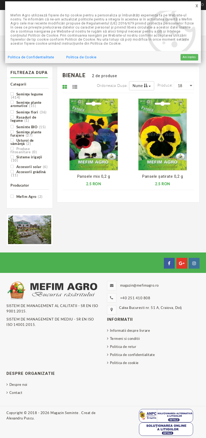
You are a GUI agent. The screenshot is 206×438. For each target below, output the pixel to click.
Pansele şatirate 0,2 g (162, 176)
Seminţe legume (26, 95)
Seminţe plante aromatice (26, 104)
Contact (16, 392)
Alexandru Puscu (20, 418)
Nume (142, 85)
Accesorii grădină (28, 173)
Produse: (165, 85)
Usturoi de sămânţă (22, 141)
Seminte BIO (28, 127)
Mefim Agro (26, 196)
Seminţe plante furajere (26, 133)
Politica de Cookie (81, 57)
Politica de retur (123, 346)
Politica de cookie (124, 363)
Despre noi (18, 384)
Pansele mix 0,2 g (93, 176)
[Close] (197, 6)
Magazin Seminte (64, 413)
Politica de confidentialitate (132, 354)
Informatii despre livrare (130, 330)
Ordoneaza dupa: (112, 85)
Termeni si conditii (125, 338)
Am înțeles (189, 57)
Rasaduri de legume (23, 118)
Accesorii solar (28, 166)
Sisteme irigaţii (26, 158)
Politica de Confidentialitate (31, 57)
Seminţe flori (28, 112)
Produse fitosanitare (23, 150)
